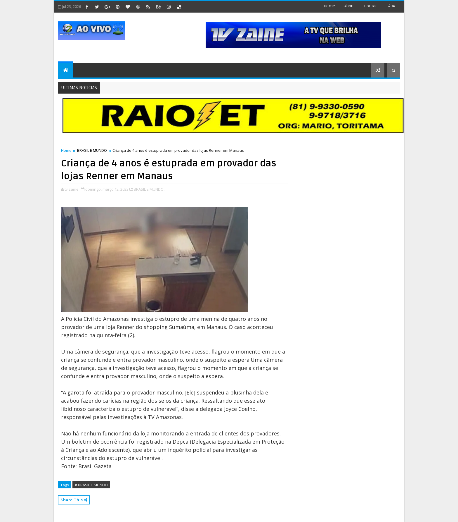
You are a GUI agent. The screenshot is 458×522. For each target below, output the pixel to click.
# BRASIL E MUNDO (91, 484)
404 (391, 6)
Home (329, 6)
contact (371, 6)
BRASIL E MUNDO (92, 150)
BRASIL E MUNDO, (149, 189)
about (349, 6)
